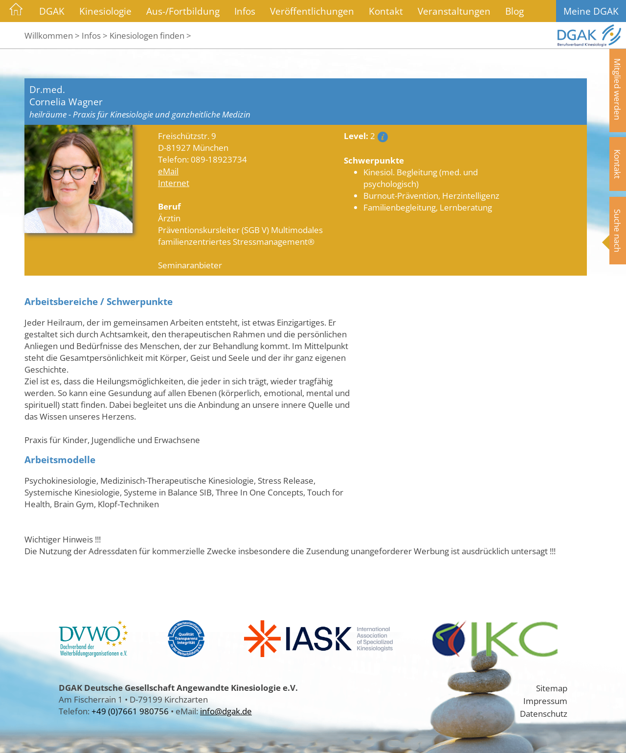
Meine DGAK (591, 11)
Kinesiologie (105, 11)
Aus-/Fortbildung (183, 11)
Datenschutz (543, 713)
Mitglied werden (618, 89)
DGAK (52, 11)
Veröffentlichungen (312, 11)
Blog (514, 11)
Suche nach (618, 230)
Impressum (545, 700)
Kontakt (386, 11)
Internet (173, 182)
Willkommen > (52, 35)
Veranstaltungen (454, 11)
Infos (244, 11)
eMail (168, 171)
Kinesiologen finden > (150, 35)
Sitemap (551, 688)
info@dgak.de (226, 711)
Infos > (95, 35)
